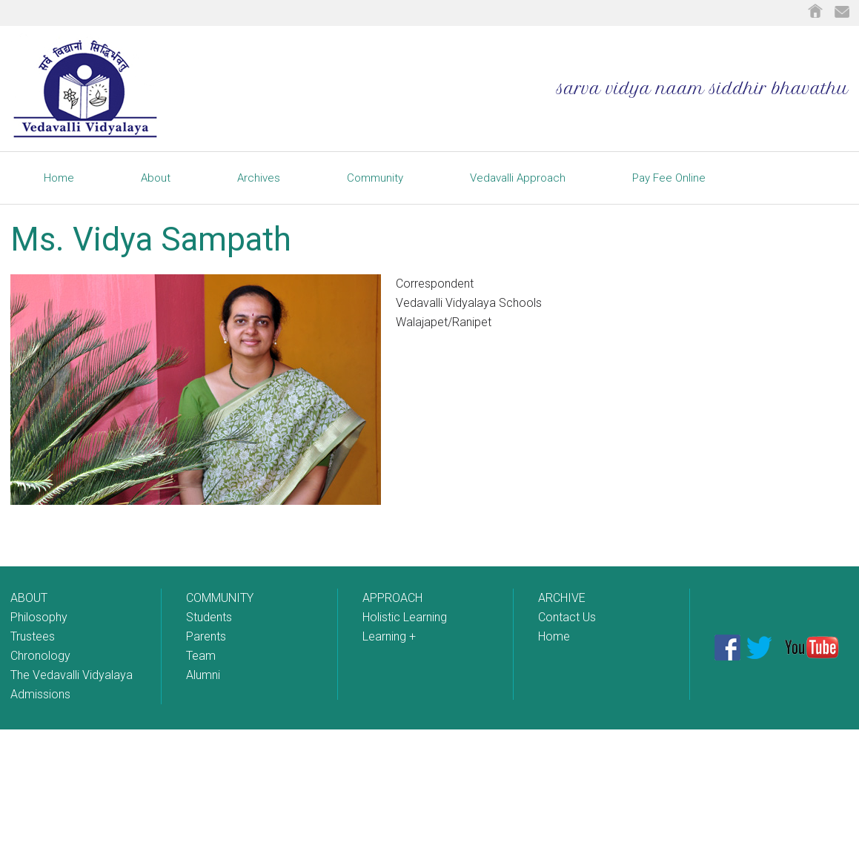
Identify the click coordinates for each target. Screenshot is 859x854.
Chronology (40, 656)
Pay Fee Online (669, 178)
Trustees (32, 636)
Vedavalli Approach (518, 178)
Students (209, 617)
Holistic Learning (404, 617)
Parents (206, 636)
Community (375, 178)
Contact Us (567, 617)
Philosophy (38, 617)
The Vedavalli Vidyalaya (71, 675)
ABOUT (28, 598)
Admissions (40, 694)
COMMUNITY (219, 598)
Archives (258, 178)
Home (59, 178)
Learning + (389, 636)
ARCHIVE (562, 598)
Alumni (203, 675)
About (155, 178)
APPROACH (392, 598)
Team (201, 656)
